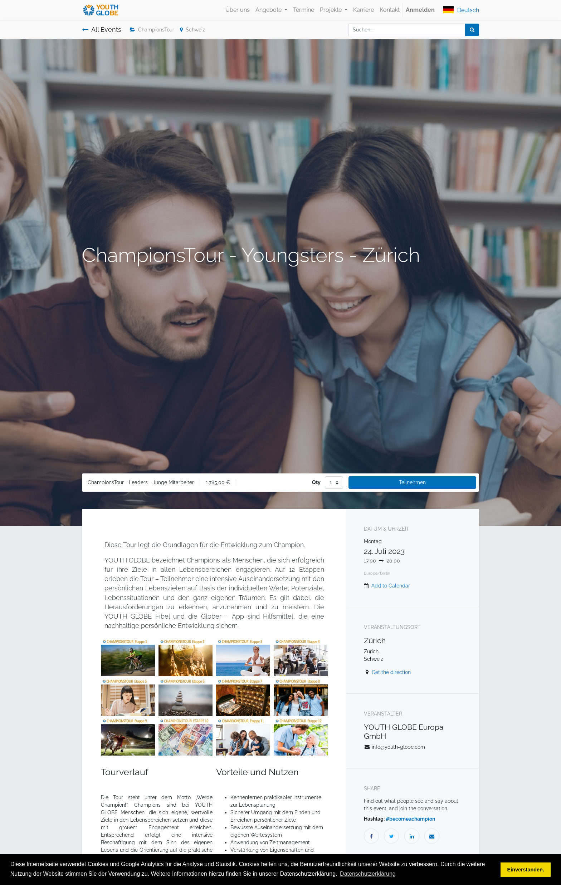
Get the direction (391, 672)
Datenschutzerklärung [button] (368, 874)
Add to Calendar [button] (390, 586)
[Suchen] (472, 30)
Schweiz (192, 30)
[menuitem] (238, 10)
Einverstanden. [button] (525, 869)
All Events (101, 29)
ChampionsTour (152, 30)
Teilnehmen (412, 482)
